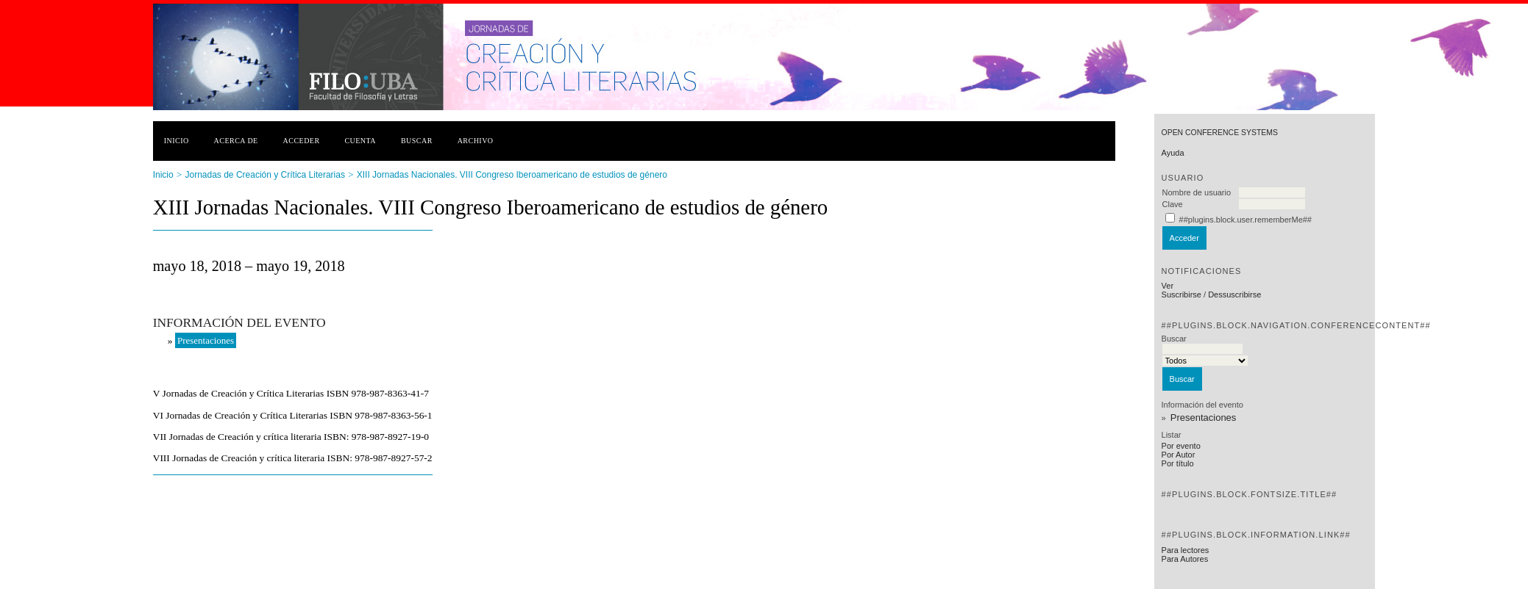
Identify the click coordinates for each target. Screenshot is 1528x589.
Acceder (301, 141)
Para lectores (1185, 550)
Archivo (476, 141)
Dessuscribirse (1234, 294)
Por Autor (1178, 454)
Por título (1178, 463)
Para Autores (1185, 558)
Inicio (176, 141)
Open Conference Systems (1220, 133)
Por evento (1181, 445)
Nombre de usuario (1197, 192)
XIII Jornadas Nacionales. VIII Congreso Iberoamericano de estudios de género (512, 175)
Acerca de (236, 141)
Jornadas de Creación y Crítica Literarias (265, 175)
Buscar (417, 141)
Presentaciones (1203, 417)
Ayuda (1173, 152)
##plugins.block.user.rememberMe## (1245, 219)
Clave (1172, 204)
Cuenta (360, 141)
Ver (1168, 285)
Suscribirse (1181, 294)
